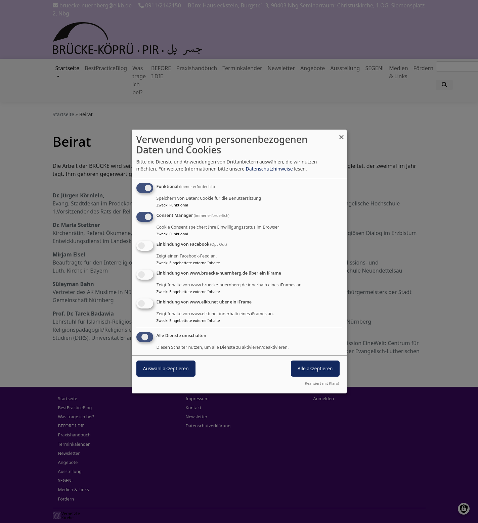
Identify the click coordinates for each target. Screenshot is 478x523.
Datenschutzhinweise (269, 168)
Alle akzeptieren (315, 368)
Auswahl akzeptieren (166, 368)
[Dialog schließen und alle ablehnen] (342, 134)
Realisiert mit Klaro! (322, 383)
